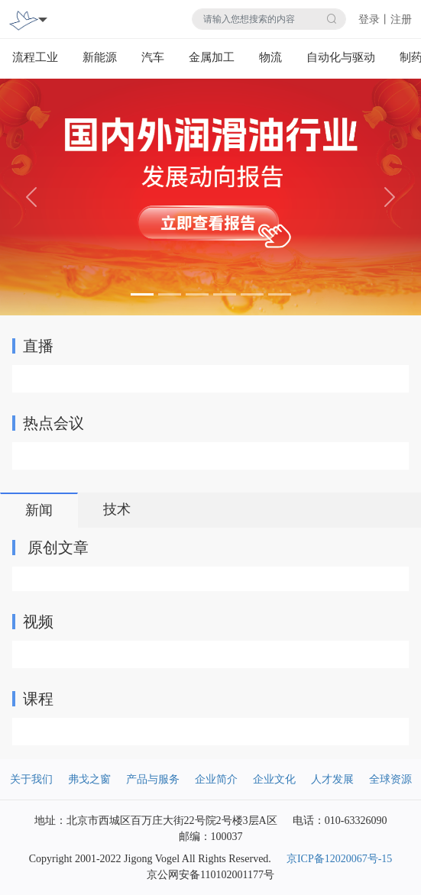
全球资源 (390, 779)
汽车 (152, 57)
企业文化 (274, 779)
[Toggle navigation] (42, 19)
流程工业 (35, 57)
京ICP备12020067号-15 (339, 858)
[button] (31, 197)
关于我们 (31, 779)
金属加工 (212, 57)
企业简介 (216, 779)
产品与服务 (153, 779)
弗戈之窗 (89, 779)
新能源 (100, 57)
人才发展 (332, 779)
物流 (270, 57)
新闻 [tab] (39, 510)
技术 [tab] (117, 509)
